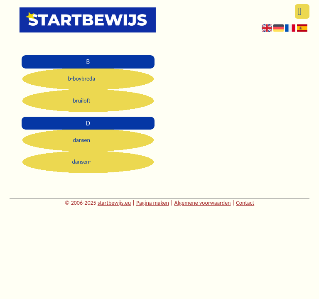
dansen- (81, 161)
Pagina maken (152, 202)
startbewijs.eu (114, 202)
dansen (81, 140)
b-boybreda (81, 78)
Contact (245, 202)
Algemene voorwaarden (202, 202)
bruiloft (81, 100)
